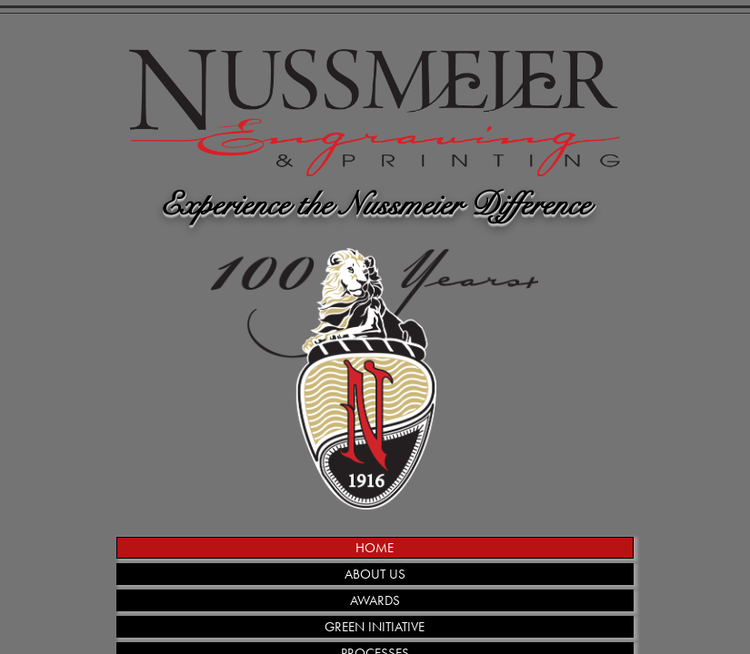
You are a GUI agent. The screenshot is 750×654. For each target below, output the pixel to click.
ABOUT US (375, 574)
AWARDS (375, 600)
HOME (374, 548)
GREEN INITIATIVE (375, 627)
